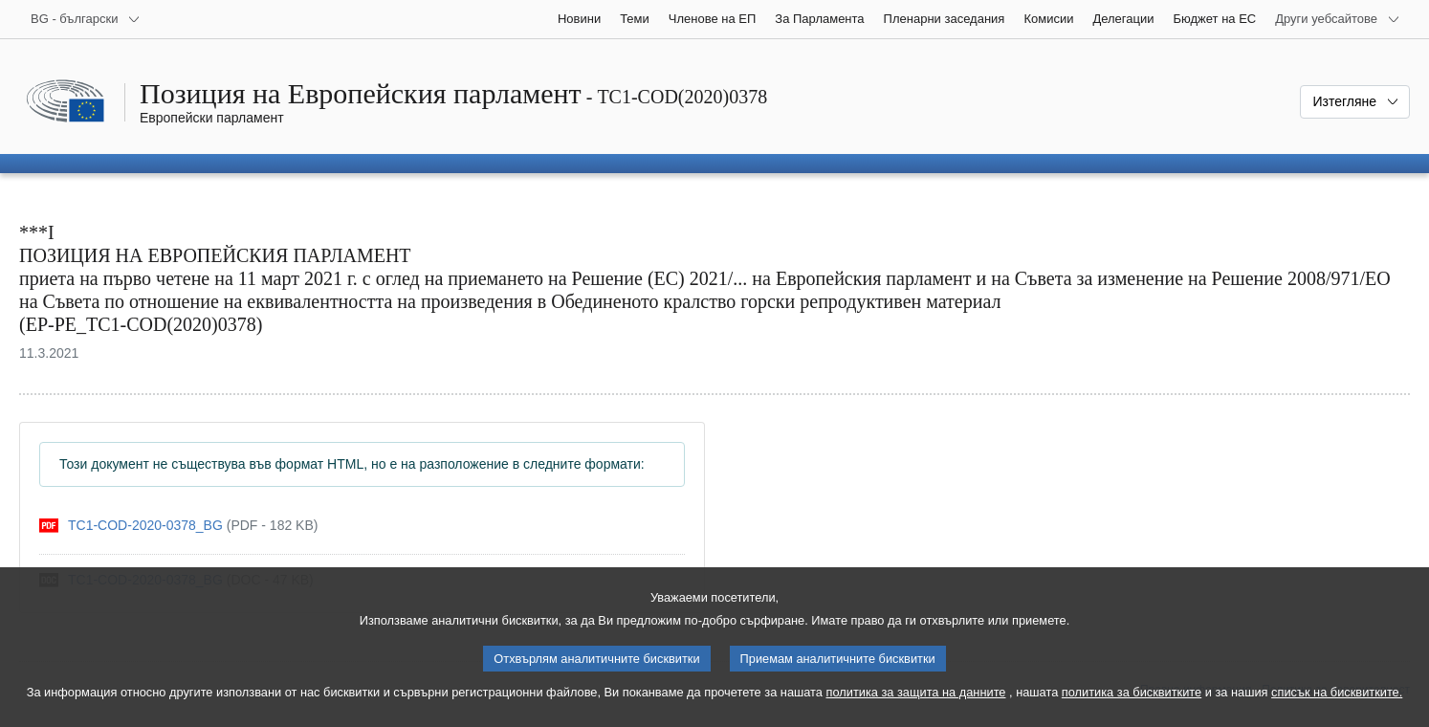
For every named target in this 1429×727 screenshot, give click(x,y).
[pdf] (178, 526)
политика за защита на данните (916, 708)
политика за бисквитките (1131, 708)
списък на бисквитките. (1336, 708)
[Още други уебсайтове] (1337, 19)
